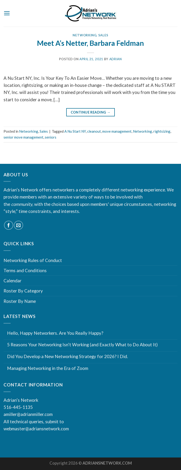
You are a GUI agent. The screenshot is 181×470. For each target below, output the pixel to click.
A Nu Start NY (75, 131)
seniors (50, 137)
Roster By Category (23, 290)
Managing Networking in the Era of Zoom (47, 368)
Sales (103, 35)
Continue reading (91, 112)
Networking (85, 35)
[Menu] (7, 13)
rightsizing (161, 131)
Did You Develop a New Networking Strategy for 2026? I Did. (67, 356)
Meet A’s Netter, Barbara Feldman (90, 43)
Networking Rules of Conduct (33, 260)
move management (117, 131)
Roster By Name (20, 301)
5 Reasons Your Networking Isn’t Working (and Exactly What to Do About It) (82, 344)
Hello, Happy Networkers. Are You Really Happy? (55, 333)
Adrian (115, 59)
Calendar (12, 280)
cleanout (94, 131)
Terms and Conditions (25, 270)
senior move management (23, 137)
